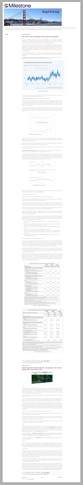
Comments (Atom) (30, 479)
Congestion (27, 362)
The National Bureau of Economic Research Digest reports (33, 57)
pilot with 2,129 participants (38, 433)
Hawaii (26, 474)
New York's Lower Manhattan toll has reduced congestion (40, 36)
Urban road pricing (36, 362)
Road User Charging (42, 474)
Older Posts (59, 477)
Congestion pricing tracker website (29, 150)
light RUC (29, 474)
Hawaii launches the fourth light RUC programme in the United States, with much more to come (42, 368)
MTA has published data (28, 98)
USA (40, 362)
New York (31, 362)
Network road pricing (34, 474)
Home (42, 477)
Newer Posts (24, 477)
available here (39, 437)
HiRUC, (39, 390)
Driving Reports (52, 427)
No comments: (37, 360)
